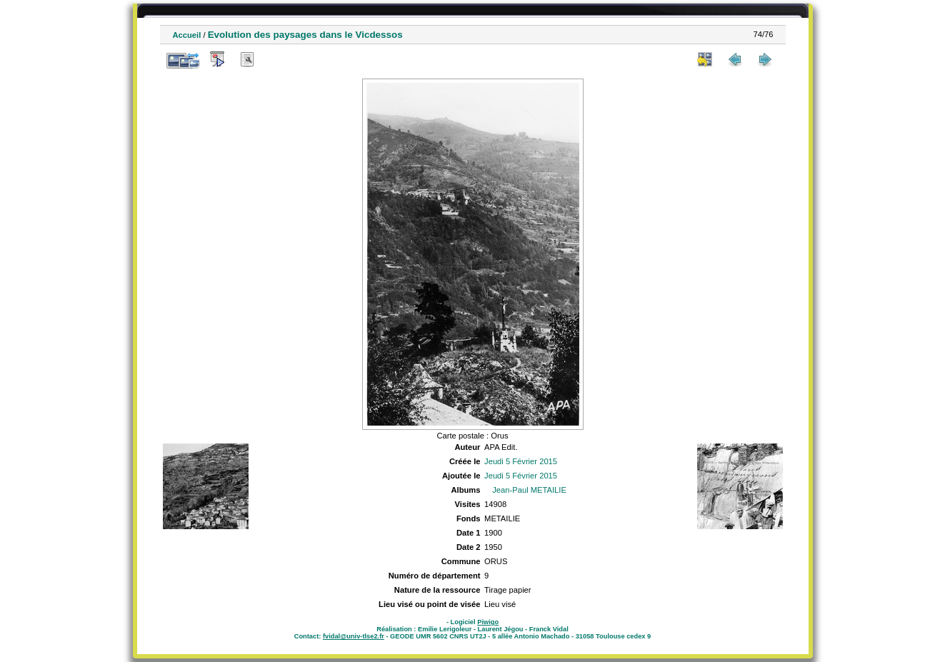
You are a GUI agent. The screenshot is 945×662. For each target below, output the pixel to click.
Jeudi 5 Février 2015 (520, 461)
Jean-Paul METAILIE (529, 490)
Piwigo (488, 622)
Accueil (187, 35)
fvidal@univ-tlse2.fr (353, 636)
